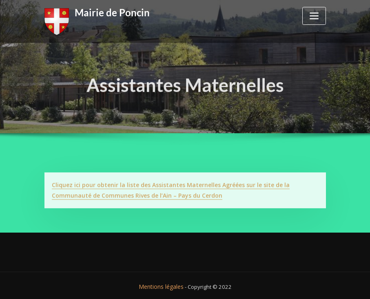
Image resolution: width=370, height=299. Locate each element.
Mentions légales (161, 284)
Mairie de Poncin (109, 12)
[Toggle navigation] (314, 16)
